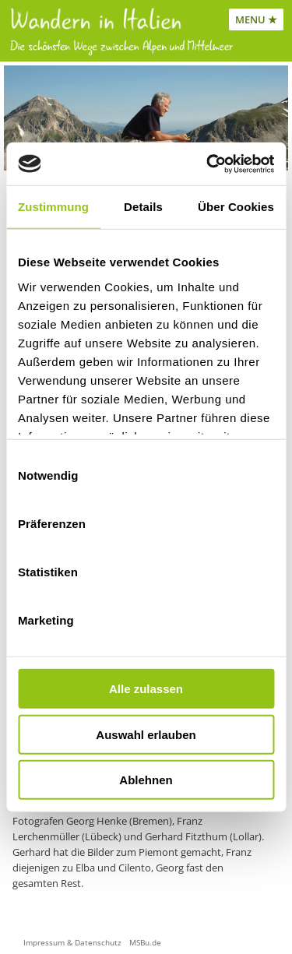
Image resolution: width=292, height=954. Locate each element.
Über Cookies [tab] (236, 206)
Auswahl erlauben (145, 734)
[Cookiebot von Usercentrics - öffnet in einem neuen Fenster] (208, 163)
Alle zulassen (146, 688)
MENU (250, 19)
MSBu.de (145, 942)
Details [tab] (143, 206)
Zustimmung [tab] (53, 206)
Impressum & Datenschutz (72, 942)
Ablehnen (145, 780)
